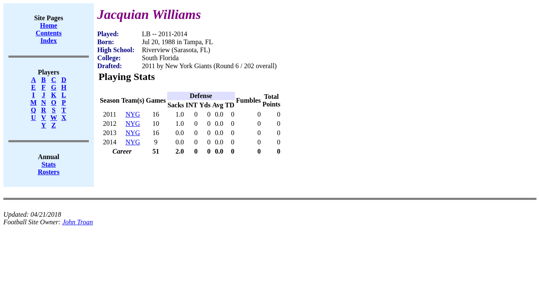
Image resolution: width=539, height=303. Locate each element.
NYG (132, 114)
